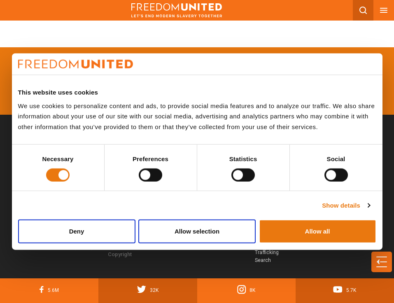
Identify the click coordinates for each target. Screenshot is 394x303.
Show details (341, 204)
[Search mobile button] (363, 10)
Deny (76, 231)
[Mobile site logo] (176, 10)
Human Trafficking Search (267, 252)
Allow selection (197, 231)
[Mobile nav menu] (383, 10)
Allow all (317, 231)
